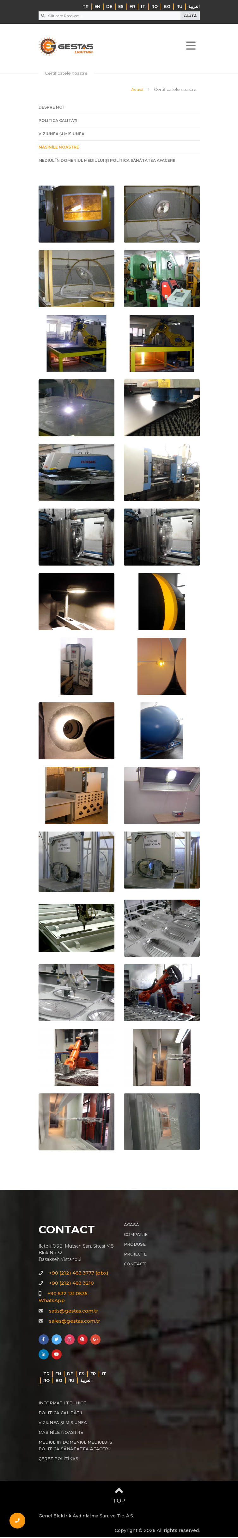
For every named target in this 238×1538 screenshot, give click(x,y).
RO (154, 6)
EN (97, 6)
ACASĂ (131, 1225)
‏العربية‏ (194, 6)
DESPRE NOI (51, 107)
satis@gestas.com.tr (73, 1311)
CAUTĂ (190, 16)
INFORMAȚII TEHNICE (62, 1403)
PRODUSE (135, 1245)
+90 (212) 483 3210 (71, 1284)
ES (121, 6)
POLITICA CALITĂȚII (59, 121)
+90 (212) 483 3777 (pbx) (78, 1273)
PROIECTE (135, 1254)
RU (179, 6)
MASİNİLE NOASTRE (59, 147)
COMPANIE (136, 1235)
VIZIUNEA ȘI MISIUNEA (61, 134)
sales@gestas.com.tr (74, 1322)
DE (109, 6)
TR (85, 6)
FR (132, 6)
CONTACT (135, 1264)
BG (167, 6)
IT (143, 6)
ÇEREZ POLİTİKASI (59, 1459)
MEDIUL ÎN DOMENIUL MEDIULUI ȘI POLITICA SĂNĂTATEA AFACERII (107, 161)
